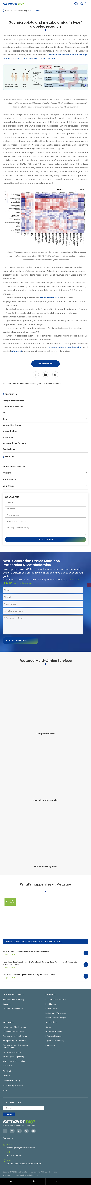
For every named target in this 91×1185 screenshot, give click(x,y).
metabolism (49, 297)
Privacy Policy (20, 1175)
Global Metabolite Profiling (13, 999)
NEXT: (32, 383)
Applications (9, 449)
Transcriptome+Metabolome (15, 1036)
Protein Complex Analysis (56, 1017)
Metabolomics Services (14, 466)
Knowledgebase (10, 431)
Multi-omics (35, 10)
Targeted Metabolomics (13, 1008)
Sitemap (6, 1175)
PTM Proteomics (52, 1008)
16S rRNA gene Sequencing (13, 1056)
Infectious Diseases (53, 1036)
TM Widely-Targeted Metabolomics (64, 347)
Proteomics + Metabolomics (14, 1027)
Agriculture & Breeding (55, 1040)
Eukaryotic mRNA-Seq (12, 1052)
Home (7, 10)
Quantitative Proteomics (56, 999)
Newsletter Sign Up (11, 1080)
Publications (9, 437)
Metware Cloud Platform (14, 443)
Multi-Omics (8, 486)
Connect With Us (45, 363)
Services (9, 456)
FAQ (5, 412)
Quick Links (7, 1066)
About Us (7, 1071)
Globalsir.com (32, 1175)
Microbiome (50, 1045)
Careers (6, 1075)
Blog (25, 10)
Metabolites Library (12, 425)
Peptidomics (51, 1004)
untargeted (16, 351)
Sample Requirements (13, 400)
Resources (17, 10)
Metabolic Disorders (54, 1031)
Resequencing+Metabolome (14, 1040)
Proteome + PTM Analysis (56, 1013)
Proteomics (8, 473)
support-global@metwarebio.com (21, 1148)
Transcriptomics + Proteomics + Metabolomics (16, 1046)
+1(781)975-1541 (14, 1155)
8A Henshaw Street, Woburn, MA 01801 (24, 1163)
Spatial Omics (9, 479)
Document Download (13, 406)
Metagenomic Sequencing (14, 1061)
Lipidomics (7, 1004)
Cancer (49, 1027)
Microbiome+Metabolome (13, 1031)
